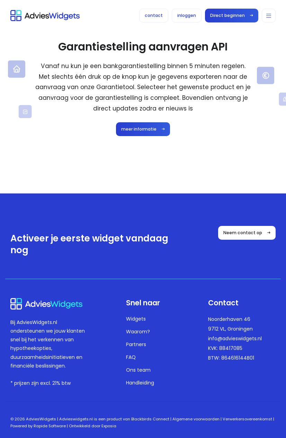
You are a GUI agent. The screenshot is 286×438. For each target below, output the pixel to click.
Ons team (138, 369)
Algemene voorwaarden (196, 419)
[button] (269, 15)
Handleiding (140, 382)
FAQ (131, 357)
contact (154, 15)
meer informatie (143, 129)
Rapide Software (50, 426)
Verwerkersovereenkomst (247, 419)
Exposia (108, 426)
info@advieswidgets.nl (235, 338)
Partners (136, 344)
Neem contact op (246, 233)
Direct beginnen (231, 15)
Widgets (136, 318)
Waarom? (138, 331)
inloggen (186, 15)
